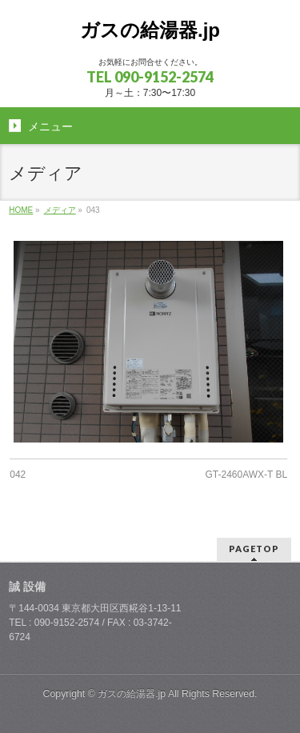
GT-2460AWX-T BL (247, 474)
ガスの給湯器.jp (150, 30)
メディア (60, 210)
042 (18, 474)
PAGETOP (254, 548)
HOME (21, 210)
